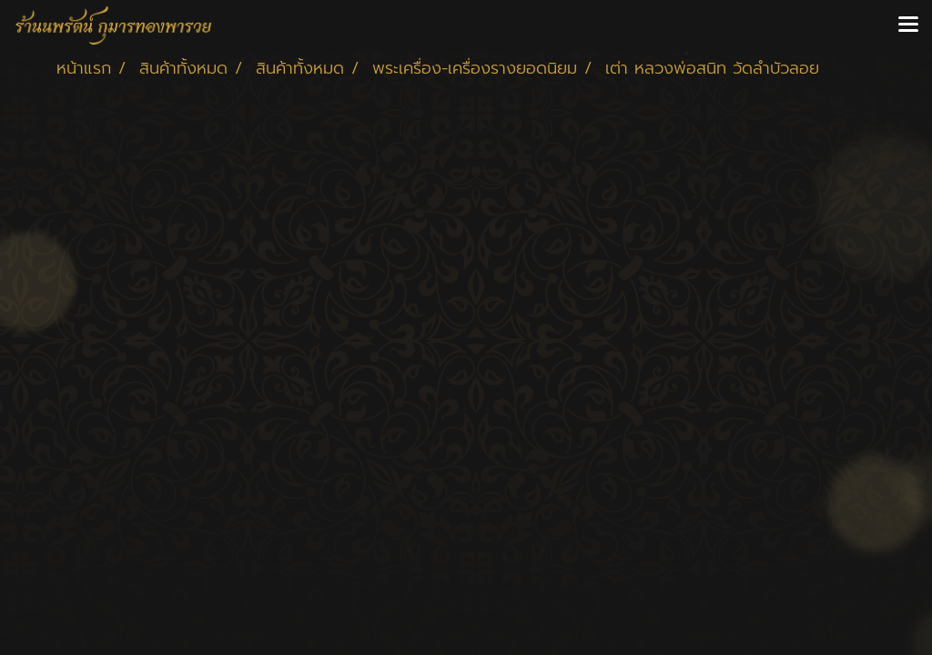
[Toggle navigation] (908, 25)
